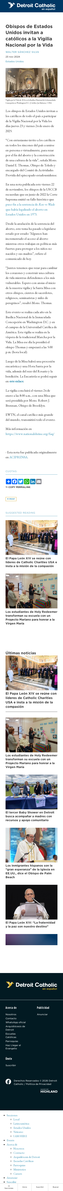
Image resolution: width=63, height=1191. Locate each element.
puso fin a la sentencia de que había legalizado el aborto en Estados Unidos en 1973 (30, 209)
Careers (17, 1173)
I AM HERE (20, 1136)
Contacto (11, 1018)
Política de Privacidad (38, 1084)
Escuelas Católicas (11, 1035)
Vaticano (18, 1132)
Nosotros (11, 1014)
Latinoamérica (21, 1123)
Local (16, 1119)
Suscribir (11, 1065)
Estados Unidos (15, 61)
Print (11, 499)
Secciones (12, 1115)
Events (10, 1140)
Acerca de (12, 1144)
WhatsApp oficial (16, 1022)
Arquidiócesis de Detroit (15, 1028)
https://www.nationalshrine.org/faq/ (30, 434)
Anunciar (42, 1014)
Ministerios (19, 1169)
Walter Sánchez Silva (22, 52)
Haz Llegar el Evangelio (13, 1047)
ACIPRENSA (18, 457)
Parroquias (12, 1041)
